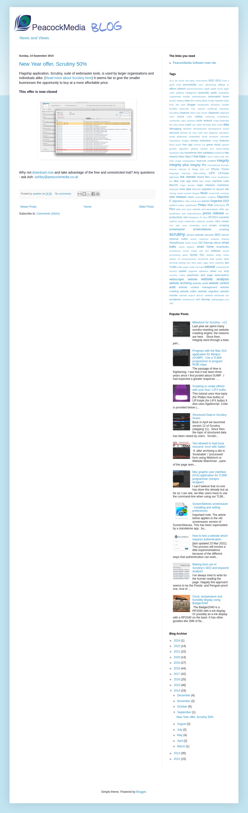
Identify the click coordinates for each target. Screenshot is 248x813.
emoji (204, 136)
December (184, 695)
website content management (198, 287)
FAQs (215, 140)
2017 (177, 674)
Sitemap (208, 242)
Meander (173, 189)
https (181, 156)
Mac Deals (205, 181)
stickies (210, 255)
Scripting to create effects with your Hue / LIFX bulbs (209, 388)
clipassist (213, 112)
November (184, 701)
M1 (170, 181)
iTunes (225, 169)
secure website (195, 234)
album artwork (177, 88)
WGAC (200, 295)
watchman (193, 275)
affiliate (221, 84)
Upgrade (192, 271)
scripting (224, 229)
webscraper (176, 279)
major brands (187, 185)
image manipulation (185, 161)
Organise (216, 201)
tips (227, 262)
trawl (201, 267)
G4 (203, 144)
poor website (193, 209)
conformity (174, 120)
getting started (199, 148)
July (180, 729)
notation (212, 197)
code (189, 116)
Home (88, 206)
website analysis (215, 279)
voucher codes (177, 275)
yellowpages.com (220, 299)
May (180, 735)
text (188, 262)
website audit (200, 283)
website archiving (180, 283)
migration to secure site (215, 189)
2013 (177, 753)
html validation (205, 152)
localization (223, 177)
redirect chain (176, 221)
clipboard (224, 112)
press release (213, 213)
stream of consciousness (182, 259)
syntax (219, 259)
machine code (220, 181)
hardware (174, 152)
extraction (205, 140)
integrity (223, 160)
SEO (217, 234)
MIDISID (196, 189)
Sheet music (191, 242)
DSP (200, 132)
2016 (177, 679)
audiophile (223, 92)
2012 (177, 759)
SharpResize (176, 242)
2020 (177, 657)
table (226, 259)
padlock (173, 205)
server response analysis (204, 239)
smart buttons (187, 247)
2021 (177, 651)
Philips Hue (205, 205)
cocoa (180, 116)
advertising (210, 84)
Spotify (194, 254)
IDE (222, 156)
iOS (202, 169)
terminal (173, 262)
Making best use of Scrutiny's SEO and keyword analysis (210, 568)
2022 (177, 646)
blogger (191, 104)
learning (186, 173)
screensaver (177, 229)
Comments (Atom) (48, 213)
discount (174, 132)
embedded (194, 136)
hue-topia (200, 156)
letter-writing (199, 173)
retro (217, 221)
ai (228, 84)
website (192, 279)
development (200, 128)
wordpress (175, 299)
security (209, 234)
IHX (227, 156)
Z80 (171, 303)
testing (182, 262)
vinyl (226, 271)
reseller (210, 221)
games (225, 144)
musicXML (214, 193)
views (213, 271)
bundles (173, 108)
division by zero (188, 132)
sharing (225, 239)
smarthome (175, 251)
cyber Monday (203, 124)
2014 (177, 690)
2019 (177, 662)
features (224, 140)
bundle (225, 104)
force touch (175, 144)
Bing (198, 100)
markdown (223, 185)
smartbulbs (222, 246)
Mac (176, 181)
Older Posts (146, 206)
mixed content (184, 193)
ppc (227, 209)
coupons (190, 120)
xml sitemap (203, 299)
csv (193, 124)
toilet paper (183, 267)
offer (187, 201)
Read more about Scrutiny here (69, 78)
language (174, 173)
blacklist (219, 100)
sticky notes (222, 255)
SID (200, 242)
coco (171, 116)
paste (181, 205)
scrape (213, 225)
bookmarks (203, 104)
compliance (223, 116)
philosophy (219, 205)
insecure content (206, 160)
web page (207, 275)
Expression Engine (179, 140)
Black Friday (208, 100)
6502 (211, 80)
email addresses (178, 136)
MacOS (173, 185)
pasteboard (191, 205)
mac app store (189, 181)
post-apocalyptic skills (213, 209)
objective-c (178, 201)
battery (180, 100)
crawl (188, 124)
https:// (189, 156)
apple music (217, 88)
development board (218, 128)
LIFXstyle (223, 173)
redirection (190, 221)
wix (227, 295)
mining (172, 193)
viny (220, 271)
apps (226, 88)
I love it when (213, 156)
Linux (214, 177)
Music (204, 193)
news (191, 197)
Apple (207, 88)
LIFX (212, 173)
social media (190, 251)
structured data (206, 259)
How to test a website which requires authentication (210, 537)
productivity (175, 217)
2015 (177, 685)
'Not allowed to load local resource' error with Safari (208, 445)
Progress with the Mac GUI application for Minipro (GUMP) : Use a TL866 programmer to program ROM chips (209, 357)
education (224, 132)
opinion (206, 201)
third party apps (199, 262)
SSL (202, 254)
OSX (226, 201)
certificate (212, 108)
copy (183, 120)
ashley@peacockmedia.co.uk (56, 177)
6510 (218, 80)
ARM (171, 92)
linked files (203, 177)
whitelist (209, 295)
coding (198, 116)
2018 (177, 668)
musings (224, 193)
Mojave (196, 193)
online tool (195, 201)
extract (194, 140)
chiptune (184, 112)
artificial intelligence (186, 92)
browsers (215, 104)
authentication (199, 96)
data (226, 124)
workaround (188, 299)
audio (214, 92)
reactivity (224, 217)
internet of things (188, 169)
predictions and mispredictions (185, 213)
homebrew (190, 152)
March (181, 746)
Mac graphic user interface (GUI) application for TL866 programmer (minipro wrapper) (209, 477)
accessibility (189, 84)
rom (171, 225)
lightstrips (174, 177)
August (182, 724)
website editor (188, 291)
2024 (177, 640)
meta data (185, 189)
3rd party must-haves (196, 80)
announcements (195, 88)
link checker (188, 177)
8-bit (224, 80)
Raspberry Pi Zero (198, 217)
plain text (181, 209)
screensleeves (202, 229)
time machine (217, 262)
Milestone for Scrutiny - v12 (209, 322)
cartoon (201, 108)
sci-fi (204, 225)
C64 (193, 108)
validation (203, 271)
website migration (208, 291)
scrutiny (177, 234)
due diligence (211, 132)
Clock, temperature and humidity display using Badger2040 (207, 600)
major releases (206, 185)
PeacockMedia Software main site (194, 63)
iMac (171, 161)
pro (227, 213)
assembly (203, 92)
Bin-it (193, 100)
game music (213, 144)
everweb (224, 136)
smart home (205, 246)
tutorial (210, 267)
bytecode (184, 108)
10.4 (171, 80)
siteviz (217, 242)
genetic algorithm (179, 148)
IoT (207, 169)
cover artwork (204, 120)
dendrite (187, 128)
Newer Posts (28, 206)
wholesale (219, 295)
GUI (212, 148)
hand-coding (222, 148)
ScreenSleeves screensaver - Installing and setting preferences (210, 507)
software (216, 250)
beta (187, 100)
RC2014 (213, 217)
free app (187, 144)
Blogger (141, 791)
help (182, 152)
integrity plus (179, 165)
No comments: (63, 193)
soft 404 (204, 251)
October (182, 706)
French (197, 144)
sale (178, 225)
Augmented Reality (179, 96)
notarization (201, 197)
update (182, 271)
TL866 (173, 267)
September (184, 712)
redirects (200, 221)
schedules (194, 225)
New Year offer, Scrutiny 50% (53, 64)
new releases (177, 197)
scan (184, 225)
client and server (198, 112)
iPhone (215, 169)
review (225, 221)
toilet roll (194, 267)
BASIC (172, 100)
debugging (175, 128)
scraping (224, 225)
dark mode (217, 124)
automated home (218, 96)
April (180, 741)
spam (185, 255)
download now (43, 172)
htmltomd (219, 152)
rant (185, 217)
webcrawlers (222, 275)
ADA (200, 84)
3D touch (179, 80)
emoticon (213, 136)
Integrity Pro (198, 165)
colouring (210, 116)
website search (187, 295)
